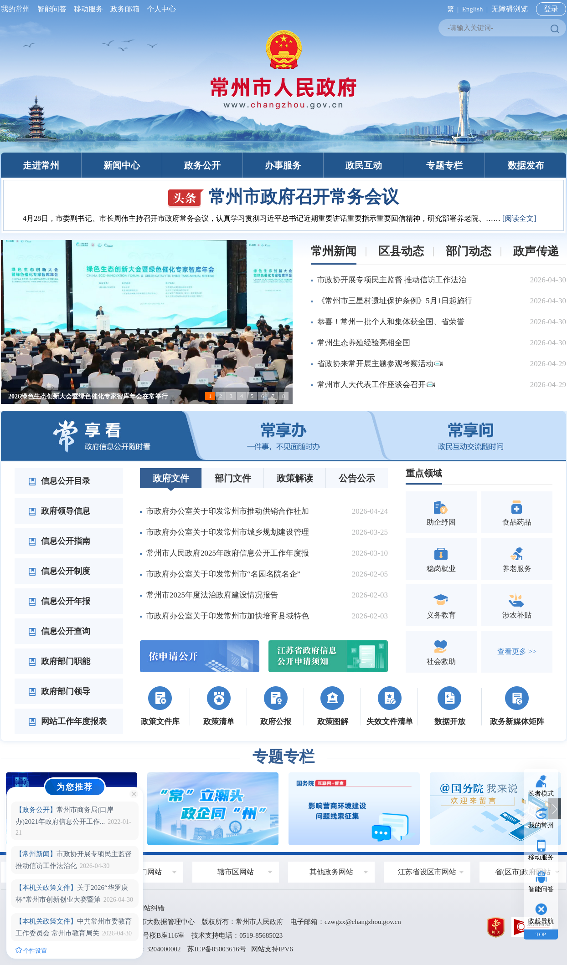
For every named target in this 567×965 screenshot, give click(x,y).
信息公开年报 (59, 601)
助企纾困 (441, 512)
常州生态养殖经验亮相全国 (363, 342)
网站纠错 (151, 908)
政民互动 (363, 165)
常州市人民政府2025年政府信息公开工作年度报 (227, 553)
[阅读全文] (519, 218)
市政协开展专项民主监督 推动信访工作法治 (391, 280)
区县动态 (401, 251)
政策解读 (295, 478)
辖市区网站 (235, 872)
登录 (551, 9)
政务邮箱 (125, 9)
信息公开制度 (59, 571)
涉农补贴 (516, 605)
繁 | (451, 9)
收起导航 (541, 921)
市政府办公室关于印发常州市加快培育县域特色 (227, 616)
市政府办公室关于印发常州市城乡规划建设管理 (227, 532)
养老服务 (516, 558)
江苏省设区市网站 (427, 872)
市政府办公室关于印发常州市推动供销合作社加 (227, 511)
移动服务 (88, 9)
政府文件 (171, 478)
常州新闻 (333, 251)
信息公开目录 (59, 480)
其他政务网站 (331, 872)
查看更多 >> (516, 651)
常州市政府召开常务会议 (283, 196)
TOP (541, 934)
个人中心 (159, 9)
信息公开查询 (59, 631)
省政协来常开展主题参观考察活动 (380, 363)
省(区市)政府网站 (523, 872)
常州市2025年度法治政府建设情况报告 (212, 595)
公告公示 (357, 478)
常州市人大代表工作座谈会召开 (376, 384)
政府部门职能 (59, 661)
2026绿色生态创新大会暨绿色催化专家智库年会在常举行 (88, 396)
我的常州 (17, 9)
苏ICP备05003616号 (216, 949)
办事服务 (283, 165)
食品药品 (516, 512)
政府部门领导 (59, 691)
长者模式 (541, 793)
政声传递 (536, 251)
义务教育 (441, 605)
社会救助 (441, 651)
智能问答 (52, 9)
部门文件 (233, 478)
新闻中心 (121, 165)
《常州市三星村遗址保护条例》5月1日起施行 (394, 300)
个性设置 (31, 950)
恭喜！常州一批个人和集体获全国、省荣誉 (390, 321)
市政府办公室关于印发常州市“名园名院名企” (223, 574)
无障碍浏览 (509, 9)
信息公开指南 (59, 541)
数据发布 (526, 165)
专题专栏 (444, 165)
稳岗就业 (441, 558)
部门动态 (468, 251)
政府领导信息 (59, 511)
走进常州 (41, 165)
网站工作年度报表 (67, 721)
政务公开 (202, 165)
